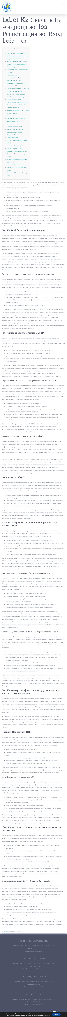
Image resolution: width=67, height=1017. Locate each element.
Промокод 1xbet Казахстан (14, 148)
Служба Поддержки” (12, 137)
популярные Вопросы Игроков (15, 145)
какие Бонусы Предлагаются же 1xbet (17, 151)
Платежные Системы (12, 116)
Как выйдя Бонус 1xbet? (13, 121)
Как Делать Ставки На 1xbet (14, 132)
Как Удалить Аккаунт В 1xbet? (15, 129)
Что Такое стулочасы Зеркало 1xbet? (17, 61)
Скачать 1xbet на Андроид (14, 165)
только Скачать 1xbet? (13, 75)
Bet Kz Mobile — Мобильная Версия (17, 53)
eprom (6, 931)
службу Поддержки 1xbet (14, 99)
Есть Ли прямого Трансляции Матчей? (17, 102)
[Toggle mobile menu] (64, 3)
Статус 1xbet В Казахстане (14, 135)
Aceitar (56, 1014)
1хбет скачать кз (6, 270)
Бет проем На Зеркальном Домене (16, 118)
